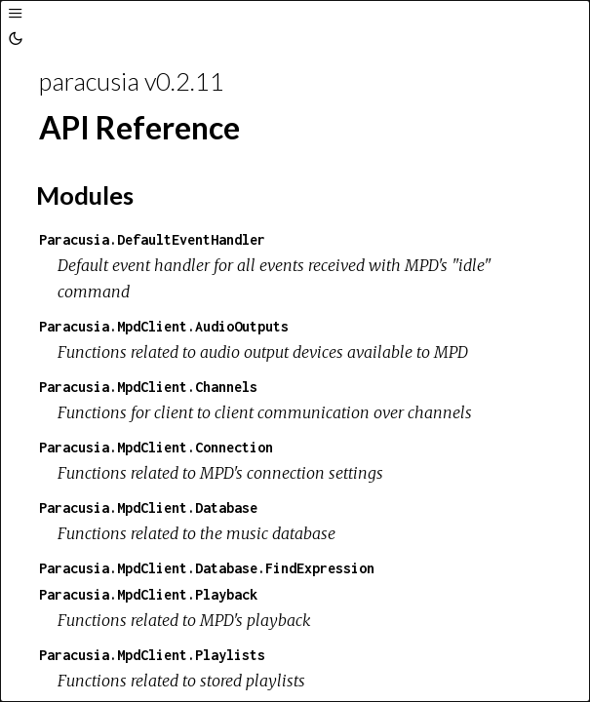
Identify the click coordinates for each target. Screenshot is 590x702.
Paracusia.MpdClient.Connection (156, 447)
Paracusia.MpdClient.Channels (148, 386)
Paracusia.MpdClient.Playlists (152, 654)
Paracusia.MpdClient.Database (148, 507)
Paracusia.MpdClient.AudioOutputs (164, 326)
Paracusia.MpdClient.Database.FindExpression (206, 568)
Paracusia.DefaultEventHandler (152, 239)
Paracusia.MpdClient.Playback (148, 594)
